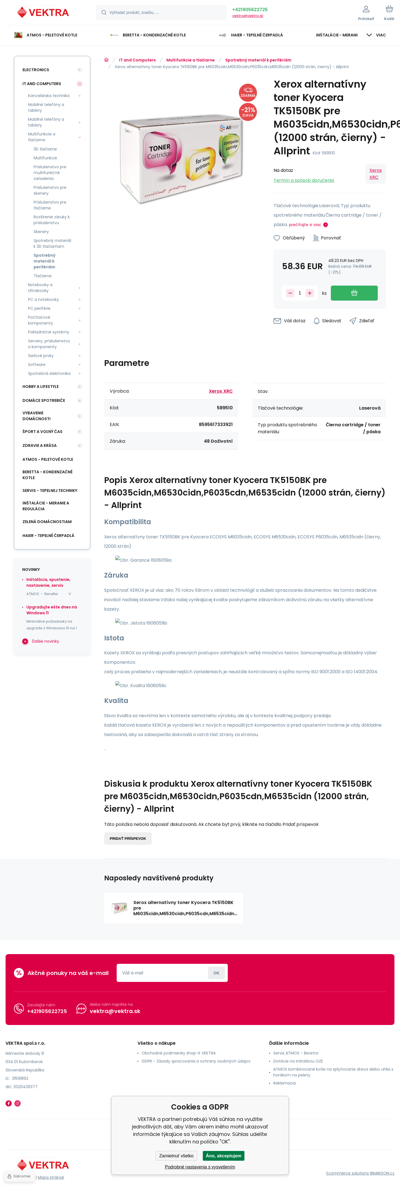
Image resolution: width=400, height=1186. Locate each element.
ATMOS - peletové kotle (47, 459)
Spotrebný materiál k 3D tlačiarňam (52, 243)
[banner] (44, 13)
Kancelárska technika (48, 95)
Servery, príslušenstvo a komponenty (49, 344)
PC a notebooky (43, 299)
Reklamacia (284, 1083)
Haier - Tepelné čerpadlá (48, 535)
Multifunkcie (45, 158)
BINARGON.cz (382, 1173)
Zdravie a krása (39, 445)
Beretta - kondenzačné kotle (47, 475)
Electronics (35, 70)
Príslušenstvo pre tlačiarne (50, 205)
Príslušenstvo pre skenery (50, 190)
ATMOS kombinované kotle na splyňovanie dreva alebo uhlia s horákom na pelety (333, 1072)
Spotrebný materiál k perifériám (258, 60)
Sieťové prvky (41, 355)
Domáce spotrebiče (43, 400)
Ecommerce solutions (347, 1173)
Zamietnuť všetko (176, 1155)
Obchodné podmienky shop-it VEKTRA (179, 1053)
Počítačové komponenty (40, 320)
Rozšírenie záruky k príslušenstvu (52, 220)
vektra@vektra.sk (247, 15)
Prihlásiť (216, 973)
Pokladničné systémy (48, 332)
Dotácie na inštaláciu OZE (298, 1061)
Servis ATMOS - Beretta (295, 1053)
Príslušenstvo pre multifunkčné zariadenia (50, 172)
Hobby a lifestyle (40, 386)
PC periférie (39, 308)
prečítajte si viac (305, 224)
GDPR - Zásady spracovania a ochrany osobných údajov (196, 1061)
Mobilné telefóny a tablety (46, 107)
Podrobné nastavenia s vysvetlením (200, 1167)
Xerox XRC (375, 173)
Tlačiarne (43, 276)
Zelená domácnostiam (47, 521)
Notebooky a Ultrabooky (40, 287)
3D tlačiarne (45, 149)
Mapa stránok (51, 1177)
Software (37, 364)
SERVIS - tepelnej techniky (49, 490)
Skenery (41, 231)
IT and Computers (137, 60)
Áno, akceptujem (223, 1155)
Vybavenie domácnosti (36, 416)
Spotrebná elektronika (49, 373)
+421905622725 (250, 9)
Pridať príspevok (128, 838)
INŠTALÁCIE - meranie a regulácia (45, 506)
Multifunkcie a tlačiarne (190, 60)
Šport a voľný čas (42, 431)
